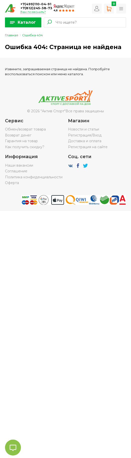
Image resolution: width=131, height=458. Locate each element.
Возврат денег (18, 135)
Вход (97, 8)
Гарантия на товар (21, 141)
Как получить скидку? (24, 147)
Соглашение (16, 171)
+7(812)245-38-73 (36, 8)
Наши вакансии (19, 165)
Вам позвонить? (33, 12)
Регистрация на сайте (88, 147)
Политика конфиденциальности (34, 177)
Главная (11, 35)
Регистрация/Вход (85, 135)
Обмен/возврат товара (25, 129)
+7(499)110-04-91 (35, 4)
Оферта (12, 183)
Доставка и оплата (84, 141)
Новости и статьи (83, 129)
